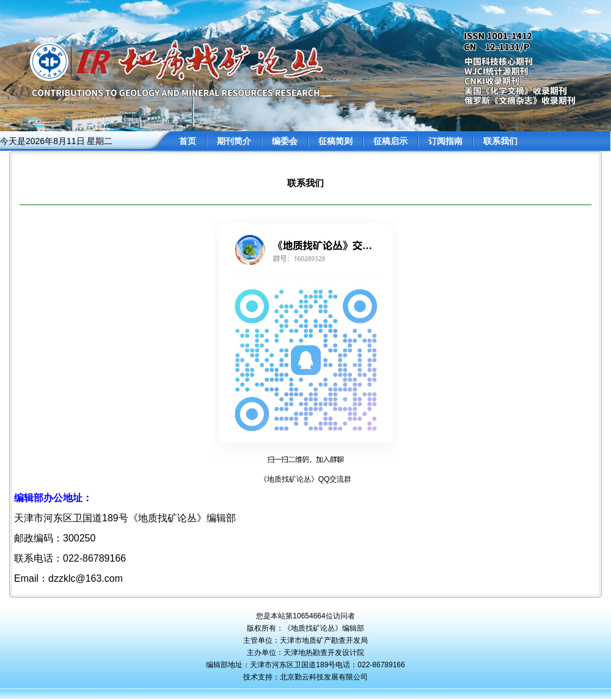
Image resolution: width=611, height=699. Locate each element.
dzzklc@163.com (85, 578)
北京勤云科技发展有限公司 (324, 677)
